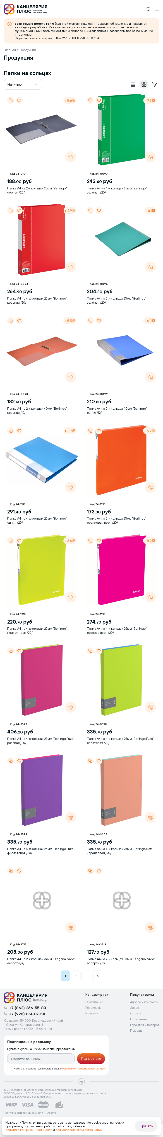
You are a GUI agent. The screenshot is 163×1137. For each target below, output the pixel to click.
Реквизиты (93, 1007)
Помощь (136, 1030)
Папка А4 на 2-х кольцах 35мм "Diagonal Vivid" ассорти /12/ (121, 961)
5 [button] (98, 976)
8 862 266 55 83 (65, 38)
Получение (138, 1019)
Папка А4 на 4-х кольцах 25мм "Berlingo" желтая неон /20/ (37, 630)
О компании (94, 1002)
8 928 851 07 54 (88, 38)
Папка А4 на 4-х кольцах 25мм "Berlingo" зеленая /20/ (117, 190)
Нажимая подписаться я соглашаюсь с (59, 1068)
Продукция (28, 50)
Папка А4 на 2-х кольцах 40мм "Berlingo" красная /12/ (37, 410)
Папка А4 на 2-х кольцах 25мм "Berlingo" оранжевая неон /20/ (116, 520)
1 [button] (65, 976)
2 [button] (76, 976)
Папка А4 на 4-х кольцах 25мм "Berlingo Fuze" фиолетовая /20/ (40, 851)
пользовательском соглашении (79, 1130)
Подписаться (91, 1058)
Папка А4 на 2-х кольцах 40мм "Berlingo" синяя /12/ (117, 410)
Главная (10, 50)
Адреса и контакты (144, 1002)
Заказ (134, 1007)
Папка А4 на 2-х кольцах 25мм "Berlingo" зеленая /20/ (116, 300)
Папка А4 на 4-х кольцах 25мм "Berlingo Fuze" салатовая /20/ (120, 741)
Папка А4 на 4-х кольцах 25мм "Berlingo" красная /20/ (37, 300)
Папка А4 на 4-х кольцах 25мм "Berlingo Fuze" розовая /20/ (40, 741)
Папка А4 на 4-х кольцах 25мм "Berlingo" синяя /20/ (37, 520)
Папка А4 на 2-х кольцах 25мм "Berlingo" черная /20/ (37, 190)
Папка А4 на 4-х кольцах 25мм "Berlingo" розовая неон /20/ (117, 630)
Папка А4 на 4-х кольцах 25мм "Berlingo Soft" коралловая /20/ (120, 851)
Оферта (51, 1112)
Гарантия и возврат (144, 1025)
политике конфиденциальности (28, 1130)
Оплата (135, 1013)
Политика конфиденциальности (23, 1112)
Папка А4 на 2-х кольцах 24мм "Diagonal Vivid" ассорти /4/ (41, 961)
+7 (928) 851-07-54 (27, 1013)
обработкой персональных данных (83, 1068)
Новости (91, 1013)
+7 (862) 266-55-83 (27, 1007)
